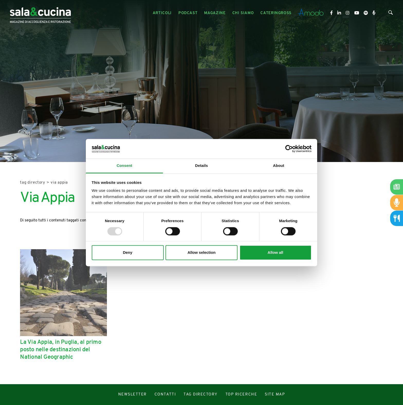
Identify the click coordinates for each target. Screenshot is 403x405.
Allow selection (201, 252)
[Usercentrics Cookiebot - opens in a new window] (289, 148)
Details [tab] (201, 166)
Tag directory (32, 183)
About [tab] (278, 166)
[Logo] (40, 13)
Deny (127, 252)
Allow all (275, 252)
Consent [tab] (124, 166)
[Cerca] (390, 14)
